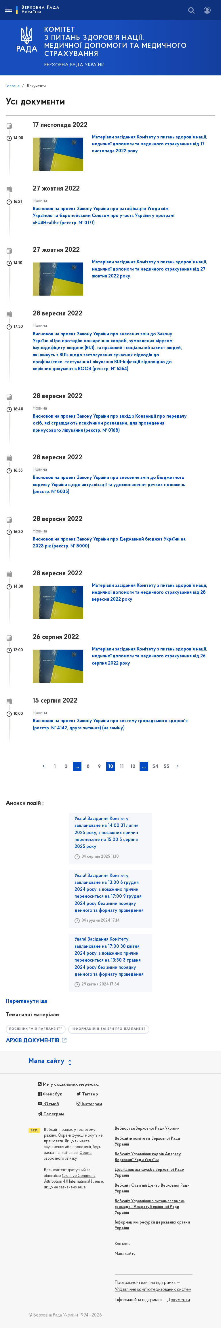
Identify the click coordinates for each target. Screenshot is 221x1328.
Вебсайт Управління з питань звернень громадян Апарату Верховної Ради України (149, 1207)
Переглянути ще (26, 1001)
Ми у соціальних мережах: (68, 1084)
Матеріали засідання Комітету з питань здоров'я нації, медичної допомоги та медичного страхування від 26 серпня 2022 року (149, 656)
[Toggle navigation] (8, 10)
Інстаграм (89, 1104)
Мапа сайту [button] (46, 1061)
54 (155, 766)
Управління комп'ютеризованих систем (153, 1289)
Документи (178, 1300)
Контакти (123, 1244)
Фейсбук (50, 1094)
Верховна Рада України (74, 65)
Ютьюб (48, 1104)
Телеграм (51, 1114)
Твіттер (87, 1094)
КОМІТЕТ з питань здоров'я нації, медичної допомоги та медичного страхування (115, 42)
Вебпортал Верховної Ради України (147, 1129)
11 (122, 766)
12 (132, 766)
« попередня (43, 766)
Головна (13, 86)
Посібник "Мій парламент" (37, 1029)
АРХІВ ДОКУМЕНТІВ (37, 1041)
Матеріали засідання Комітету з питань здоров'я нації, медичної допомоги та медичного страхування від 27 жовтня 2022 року (149, 269)
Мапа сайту (125, 1254)
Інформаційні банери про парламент (113, 1029)
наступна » (177, 766)
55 (166, 766)
